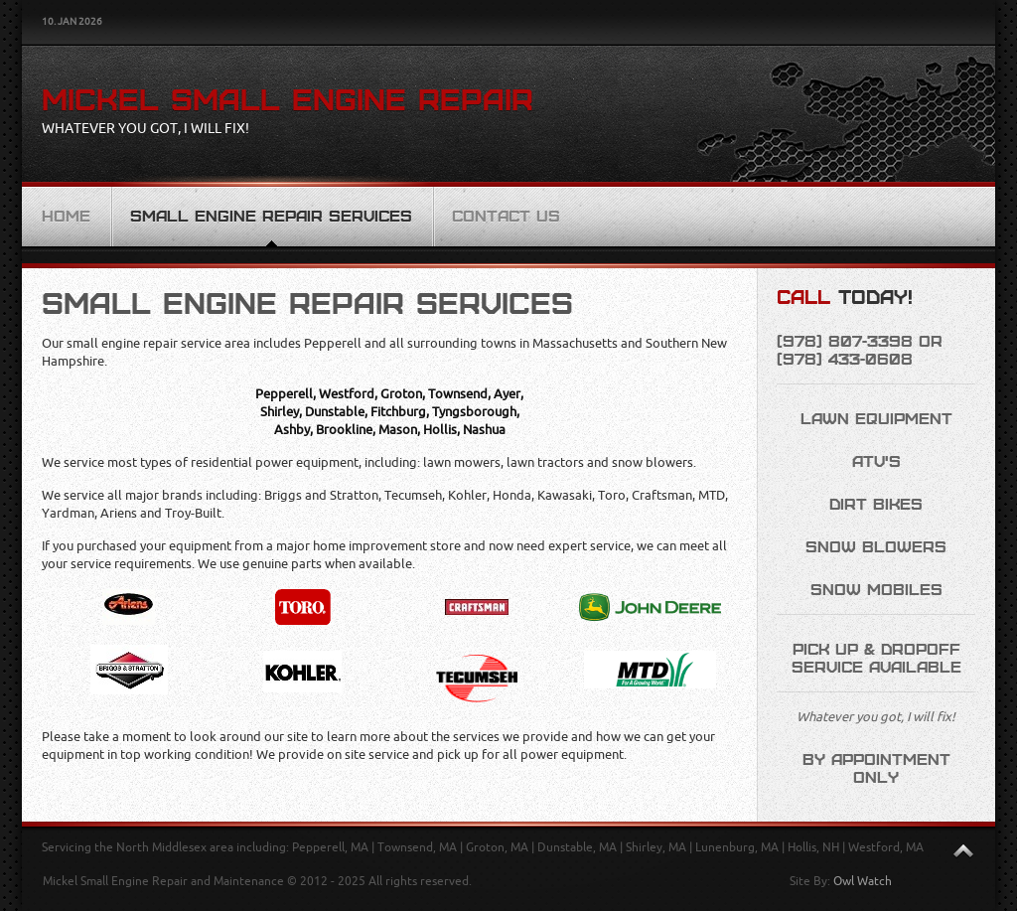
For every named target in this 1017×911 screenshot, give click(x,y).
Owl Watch (862, 881)
